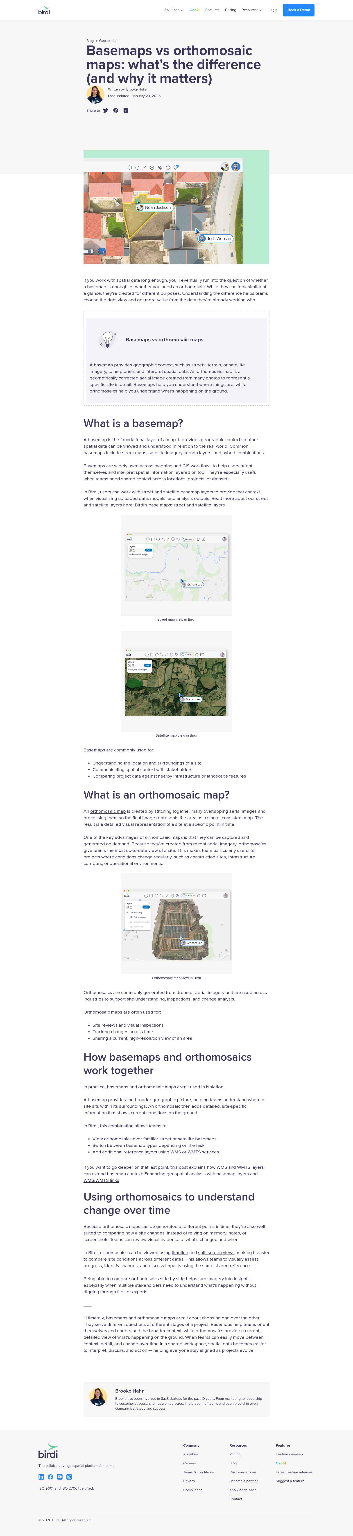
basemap (97, 439)
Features (212, 10)
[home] (44, 10)
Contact (235, 1499)
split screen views (216, 1252)
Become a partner (243, 1481)
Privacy (189, 1481)
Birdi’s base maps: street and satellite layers (180, 505)
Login (273, 10)
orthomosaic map (108, 811)
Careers (189, 1463)
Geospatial (108, 41)
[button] (174, 10)
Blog (90, 41)
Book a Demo (299, 10)
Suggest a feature (290, 1481)
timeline (180, 1252)
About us (190, 1454)
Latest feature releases (294, 1472)
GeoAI (195, 10)
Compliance (192, 1490)
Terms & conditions (198, 1472)
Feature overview (289, 1454)
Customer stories (243, 1472)
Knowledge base (243, 1490)
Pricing (230, 10)
